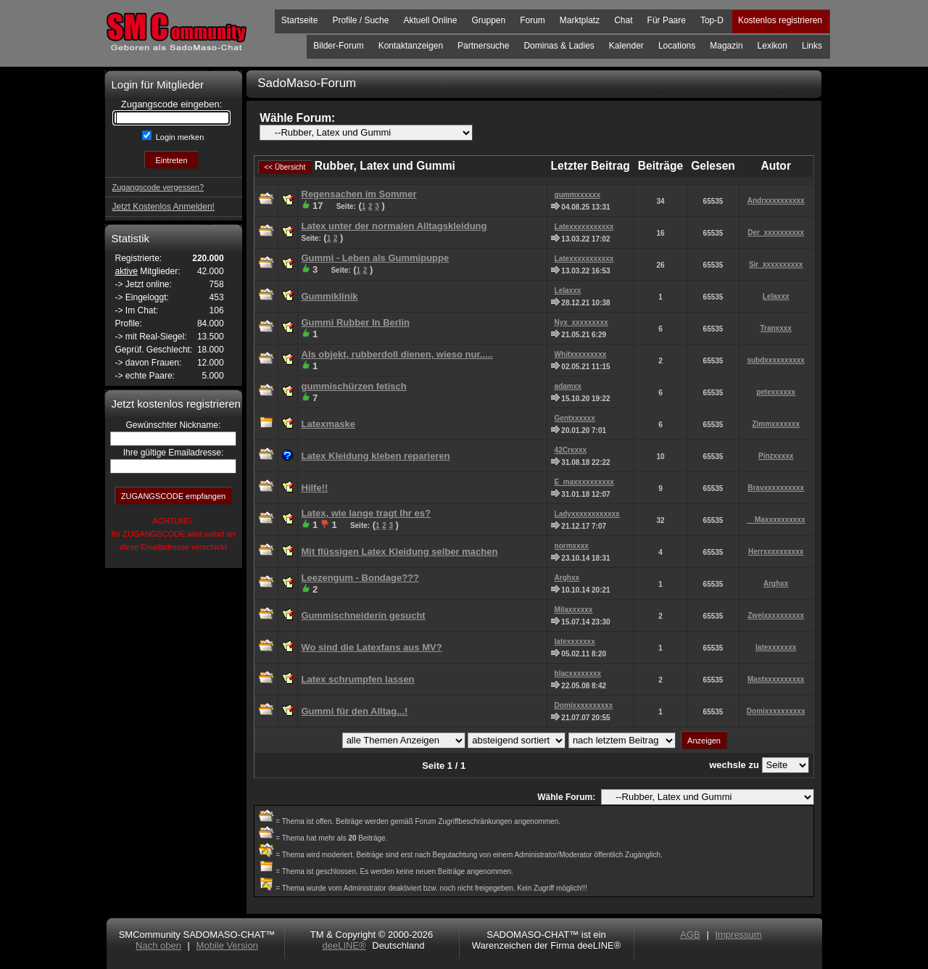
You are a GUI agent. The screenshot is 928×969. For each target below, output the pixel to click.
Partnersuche (483, 46)
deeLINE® (343, 945)
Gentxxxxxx (575, 418)
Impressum (738, 934)
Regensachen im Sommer (359, 194)
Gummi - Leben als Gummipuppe (376, 257)
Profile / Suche (360, 20)
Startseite (299, 20)
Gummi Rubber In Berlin (356, 322)
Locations (676, 46)
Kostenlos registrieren (780, 20)
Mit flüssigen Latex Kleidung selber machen (400, 551)
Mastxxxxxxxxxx (775, 679)
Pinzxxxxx (775, 456)
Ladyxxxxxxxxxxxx (587, 514)
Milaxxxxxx (574, 610)
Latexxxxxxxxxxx (584, 227)
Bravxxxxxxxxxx (775, 488)
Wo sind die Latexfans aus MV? (372, 647)
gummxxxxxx (577, 195)
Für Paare (666, 20)
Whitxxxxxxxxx (581, 354)
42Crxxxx (571, 450)
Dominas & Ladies (558, 46)
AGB (690, 934)
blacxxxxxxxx (578, 673)
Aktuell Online (430, 20)
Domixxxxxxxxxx (584, 705)
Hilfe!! (315, 487)
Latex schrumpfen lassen (358, 679)
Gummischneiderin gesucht (364, 615)
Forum (532, 20)
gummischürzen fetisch (354, 386)
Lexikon (772, 46)
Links (812, 46)
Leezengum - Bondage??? (361, 577)
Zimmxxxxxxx (776, 424)
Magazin (726, 46)
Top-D (712, 20)
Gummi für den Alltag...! (355, 711)
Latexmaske (328, 423)
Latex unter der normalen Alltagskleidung (394, 225)
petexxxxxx (775, 392)
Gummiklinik (330, 296)
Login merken (179, 137)
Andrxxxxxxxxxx (776, 201)
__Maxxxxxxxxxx (776, 520)
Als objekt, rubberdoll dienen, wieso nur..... (397, 354)
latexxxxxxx (575, 642)
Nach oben (158, 945)
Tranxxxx (775, 328)
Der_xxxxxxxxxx (775, 232)
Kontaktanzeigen (410, 46)
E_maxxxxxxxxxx (584, 482)
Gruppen (488, 20)
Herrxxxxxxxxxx (775, 552)
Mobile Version (227, 945)
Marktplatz (580, 20)
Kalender (626, 46)
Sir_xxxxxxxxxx (776, 264)
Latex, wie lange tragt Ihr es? (366, 513)
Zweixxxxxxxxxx (775, 615)
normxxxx (572, 546)
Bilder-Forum (338, 46)
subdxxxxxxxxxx (776, 360)
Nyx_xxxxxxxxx (581, 322)
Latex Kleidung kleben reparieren (376, 455)
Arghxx (567, 578)
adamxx (568, 386)
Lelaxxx (568, 290)
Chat (623, 20)
